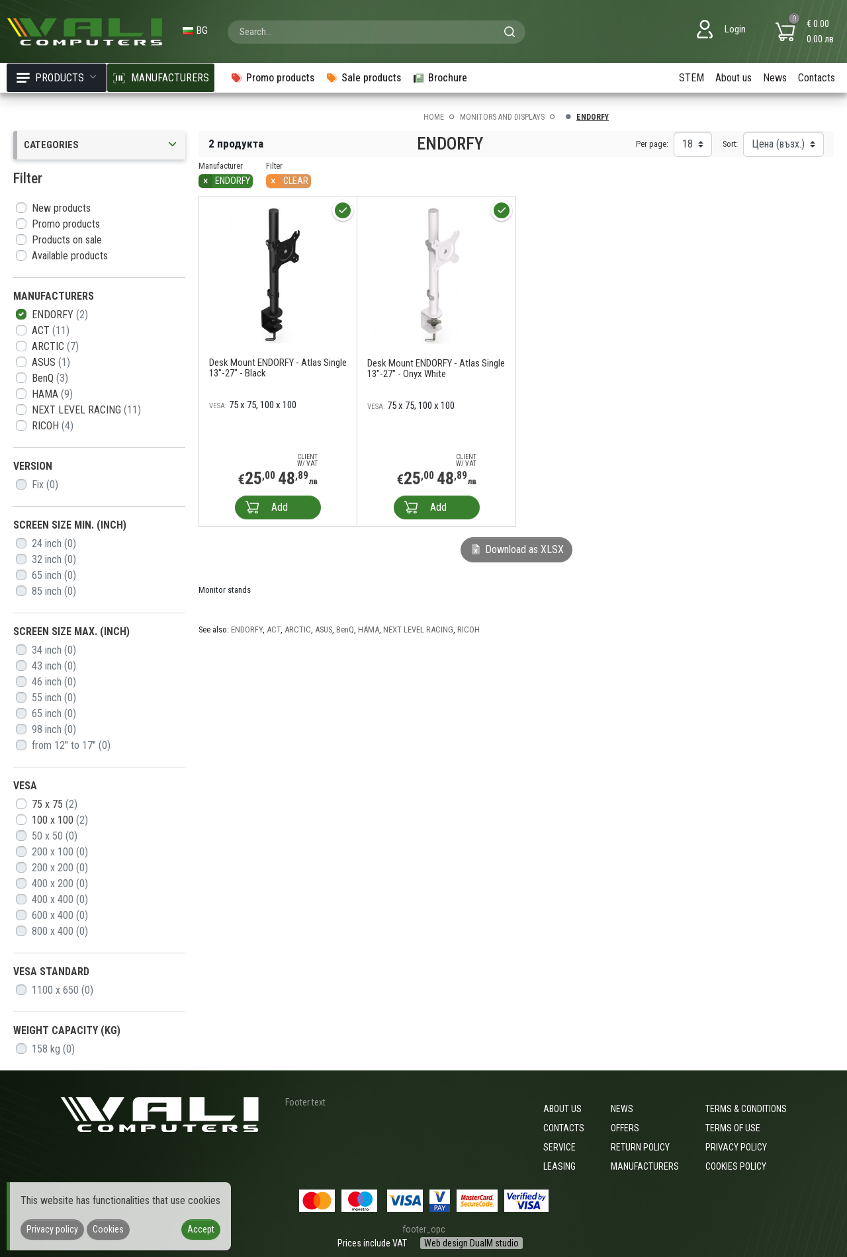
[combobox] (376, 32)
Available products (70, 255)
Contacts (816, 77)
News (775, 77)
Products (57, 77)
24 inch (54, 543)
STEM (691, 77)
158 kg (53, 1049)
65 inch (54, 575)
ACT (50, 330)
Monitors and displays (502, 117)
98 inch (54, 729)
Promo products (66, 224)
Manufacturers (645, 1166)
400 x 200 (60, 883)
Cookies (108, 1229)
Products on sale (67, 240)
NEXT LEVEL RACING (86, 410)
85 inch (54, 591)
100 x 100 (60, 820)
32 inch (54, 559)
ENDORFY (60, 314)
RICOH (52, 425)
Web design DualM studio (471, 1243)
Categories (101, 145)
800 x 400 (60, 931)
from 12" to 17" (71, 745)
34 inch (54, 650)
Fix (45, 484)
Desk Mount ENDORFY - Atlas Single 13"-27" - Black (278, 368)
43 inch (54, 666)
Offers (625, 1128)
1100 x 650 (62, 990)
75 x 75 (54, 804)
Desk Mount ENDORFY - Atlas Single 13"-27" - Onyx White (436, 368)
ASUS (51, 362)
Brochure (439, 77)
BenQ (50, 378)
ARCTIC (55, 346)
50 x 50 (54, 836)
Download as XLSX (516, 549)
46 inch (54, 681)
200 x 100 (60, 851)
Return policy (640, 1147)
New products (61, 208)
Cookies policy (735, 1166)
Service (559, 1147)
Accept (200, 1229)
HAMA (52, 394)
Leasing (559, 1166)
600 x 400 (60, 915)
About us (733, 77)
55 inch (54, 697)
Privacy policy (736, 1147)
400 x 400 (60, 899)
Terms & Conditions (746, 1109)
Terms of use (732, 1128)
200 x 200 (60, 867)
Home (434, 117)
